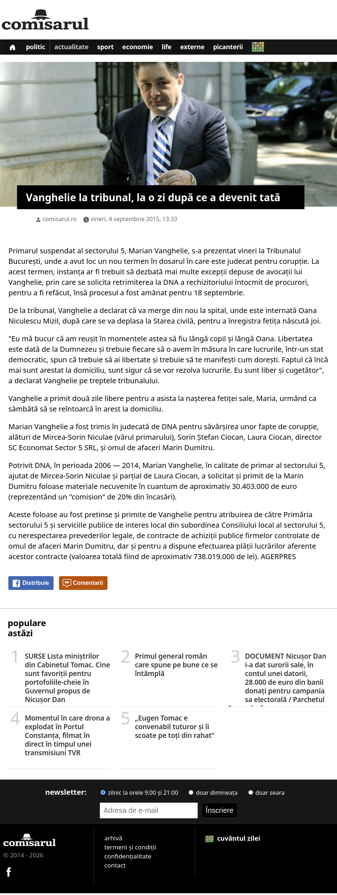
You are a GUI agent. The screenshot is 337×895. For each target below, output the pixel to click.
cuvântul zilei (232, 840)
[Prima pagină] (13, 47)
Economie (144, 48)
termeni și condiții (130, 849)
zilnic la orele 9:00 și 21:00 (139, 794)
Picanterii (240, 48)
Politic (38, 48)
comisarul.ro (60, 221)
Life (175, 48)
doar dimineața (213, 794)
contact (115, 867)
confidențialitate (127, 858)
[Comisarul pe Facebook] (8, 873)
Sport (110, 48)
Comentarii (83, 585)
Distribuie (30, 585)
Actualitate (75, 48)
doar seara (266, 794)
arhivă (113, 840)
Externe (202, 48)
